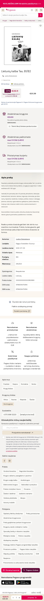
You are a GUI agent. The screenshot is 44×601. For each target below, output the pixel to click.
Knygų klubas (8, 389)
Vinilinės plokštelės (10, 498)
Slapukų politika (9, 554)
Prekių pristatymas (33, 514)
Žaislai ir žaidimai (9, 494)
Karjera (15, 384)
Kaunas (14, 400)
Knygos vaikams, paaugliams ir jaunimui (17, 476)
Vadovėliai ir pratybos (29, 485)
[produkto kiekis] (16, 597)
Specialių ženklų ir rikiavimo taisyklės (16, 531)
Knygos (5, 20)
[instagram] (9, 461)
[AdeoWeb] (36, 593)
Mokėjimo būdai (9, 536)
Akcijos (22, 498)
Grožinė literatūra (9, 471)
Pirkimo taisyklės (24, 536)
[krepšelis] (41, 10)
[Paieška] (40, 15)
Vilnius (5, 400)
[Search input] (19, 15)
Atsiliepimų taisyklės (10, 540)
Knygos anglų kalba (10, 480)
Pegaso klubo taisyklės (28, 549)
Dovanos (27, 489)
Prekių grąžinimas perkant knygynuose (17, 522)
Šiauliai (32, 400)
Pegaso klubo (11, 94)
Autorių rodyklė (8, 503)
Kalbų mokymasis (30, 20)
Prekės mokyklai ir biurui (12, 489)
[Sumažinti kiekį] (13, 597)
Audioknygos (25, 480)
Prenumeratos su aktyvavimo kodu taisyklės (19, 563)
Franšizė (6, 384)
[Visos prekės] (3, 10)
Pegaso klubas (32, 570)
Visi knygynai (8, 404)
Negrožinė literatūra (16, 20)
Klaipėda (23, 400)
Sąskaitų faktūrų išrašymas (13, 514)
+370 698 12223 (9, 414)
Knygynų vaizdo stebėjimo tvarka (15, 527)
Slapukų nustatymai (25, 554)
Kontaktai (24, 384)
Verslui (33, 384)
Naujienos (6, 558)
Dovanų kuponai (12, 570)
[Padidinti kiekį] (19, 597)
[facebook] (4, 461)
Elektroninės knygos (10, 485)
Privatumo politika (9, 549)
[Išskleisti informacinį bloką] (32, 10)
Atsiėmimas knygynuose (12, 518)
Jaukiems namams (25, 494)
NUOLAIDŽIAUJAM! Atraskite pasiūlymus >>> (22, 4)
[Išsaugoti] (40, 25)
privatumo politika (11, 451)
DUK (37, 554)
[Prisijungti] (36, 10)
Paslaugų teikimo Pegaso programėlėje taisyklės (20, 545)
